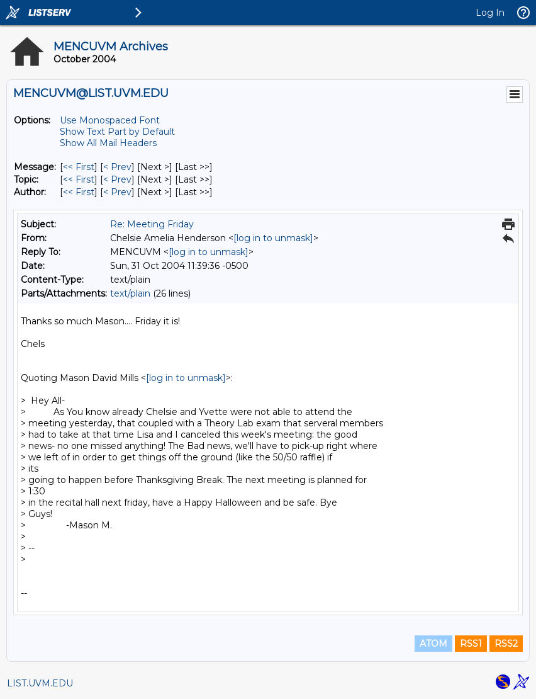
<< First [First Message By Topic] (78, 179)
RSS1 (471, 643)
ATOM (433, 643)
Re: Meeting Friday (152, 224)
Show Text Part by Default (117, 131)
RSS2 (506, 643)
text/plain (130, 293)
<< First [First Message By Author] (78, 192)
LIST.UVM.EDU (40, 683)
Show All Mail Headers (108, 143)
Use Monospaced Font (110, 120)
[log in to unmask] (273, 238)
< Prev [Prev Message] (117, 167)
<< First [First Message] (78, 167)
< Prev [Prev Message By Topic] (117, 179)
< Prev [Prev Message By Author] (117, 192)
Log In (490, 12)
